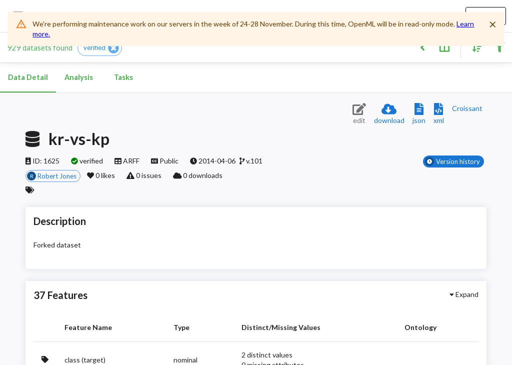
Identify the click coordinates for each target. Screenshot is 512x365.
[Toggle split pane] (444, 46)
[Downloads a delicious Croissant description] (467, 108)
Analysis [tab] (78, 78)
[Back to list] (422, 46)
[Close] (493, 24)
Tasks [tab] (123, 78)
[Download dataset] (389, 114)
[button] (100, 48)
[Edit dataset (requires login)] (359, 114)
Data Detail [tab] (28, 78)
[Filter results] (499, 46)
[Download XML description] (439, 114)
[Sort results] (474, 46)
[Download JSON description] (419, 114)
